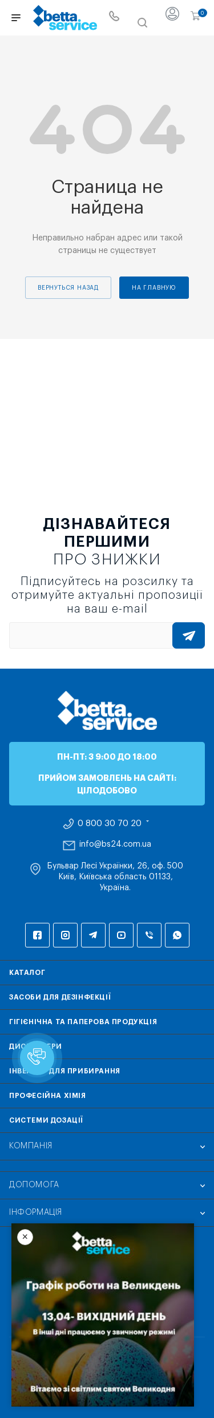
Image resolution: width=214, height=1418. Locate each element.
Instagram (65, 935)
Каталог (27, 972)
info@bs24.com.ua (115, 844)
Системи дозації (46, 1120)
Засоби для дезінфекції (60, 997)
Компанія (31, 1146)
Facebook (37, 935)
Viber (149, 935)
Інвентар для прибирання (64, 1071)
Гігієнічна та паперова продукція (83, 1021)
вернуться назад (68, 288)
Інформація (35, 1212)
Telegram (93, 935)
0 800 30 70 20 (110, 824)
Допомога (34, 1185)
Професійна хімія (47, 1095)
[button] (37, 1058)
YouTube (121, 935)
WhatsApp (177, 935)
